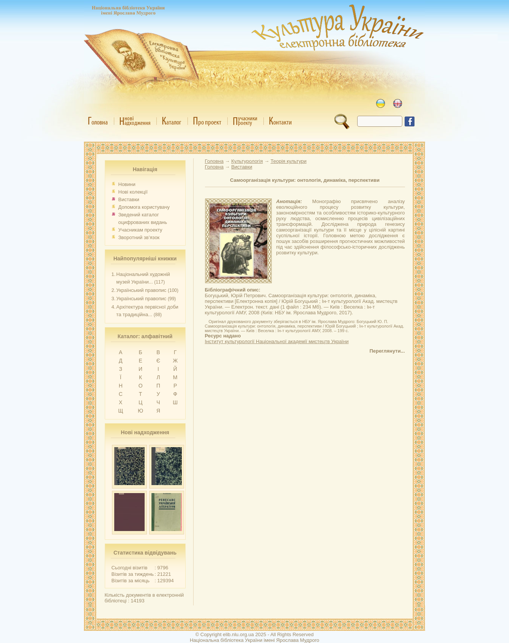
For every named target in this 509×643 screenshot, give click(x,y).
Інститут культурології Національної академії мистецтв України (277, 341)
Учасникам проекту (140, 230)
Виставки (128, 199)
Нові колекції (133, 192)
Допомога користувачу (144, 207)
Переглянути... (387, 351)
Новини (127, 184)
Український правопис (141, 290)
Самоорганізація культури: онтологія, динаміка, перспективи (305, 180)
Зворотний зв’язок (139, 237)
